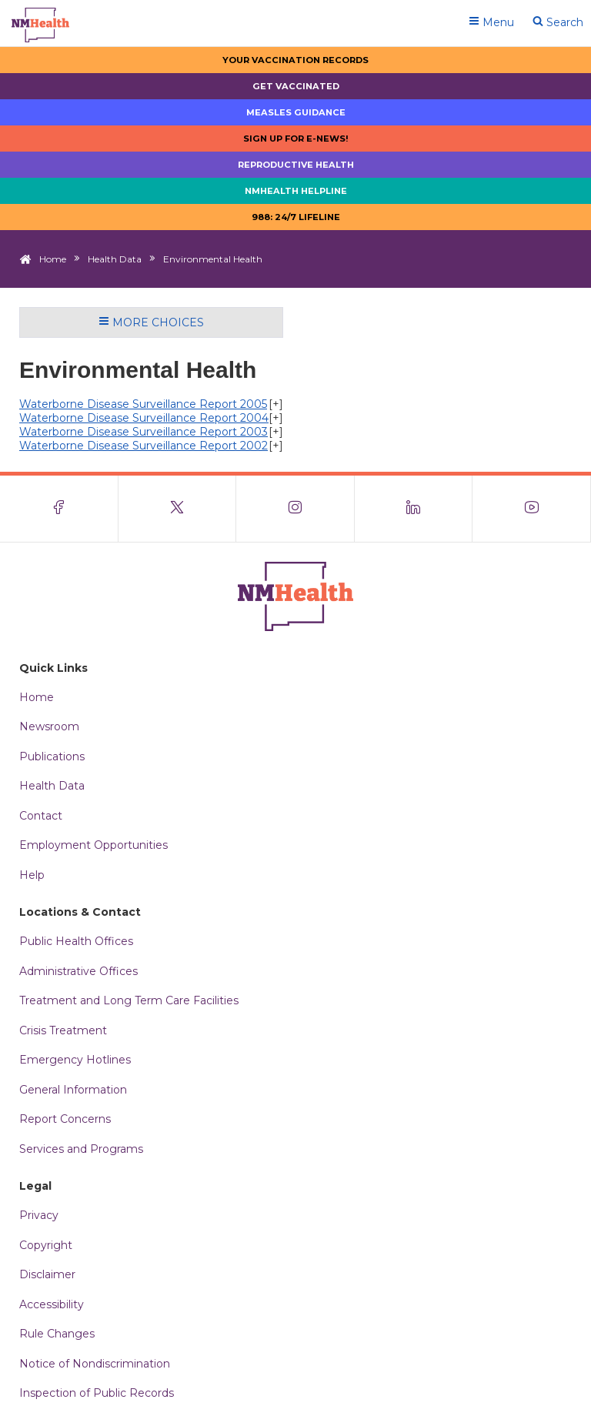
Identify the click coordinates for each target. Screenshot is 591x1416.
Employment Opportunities (93, 845)
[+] (276, 404)
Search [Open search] (558, 22)
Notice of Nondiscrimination (94, 1364)
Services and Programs (81, 1149)
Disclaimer (47, 1274)
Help (32, 875)
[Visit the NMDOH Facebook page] (59, 509)
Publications (52, 756)
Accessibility (51, 1304)
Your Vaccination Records (295, 60)
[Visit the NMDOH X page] (178, 509)
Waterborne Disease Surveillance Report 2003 (143, 432)
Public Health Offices (76, 941)
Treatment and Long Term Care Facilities (129, 1000)
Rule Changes (57, 1334)
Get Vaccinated (295, 86)
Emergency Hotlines (75, 1060)
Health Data (115, 259)
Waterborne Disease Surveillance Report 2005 (143, 404)
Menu (491, 22)
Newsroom (49, 726)
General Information (73, 1090)
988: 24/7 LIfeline (296, 217)
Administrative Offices (78, 971)
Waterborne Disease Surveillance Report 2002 (143, 446)
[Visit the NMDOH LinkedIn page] (414, 509)
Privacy (38, 1215)
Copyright (45, 1245)
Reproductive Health (296, 164)
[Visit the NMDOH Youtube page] (531, 509)
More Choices (151, 322)
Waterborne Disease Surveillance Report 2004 (144, 418)
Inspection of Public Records (96, 1393)
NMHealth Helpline (296, 190)
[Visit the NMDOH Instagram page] (295, 509)
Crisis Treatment (63, 1030)
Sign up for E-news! (296, 138)
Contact (40, 816)
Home (52, 259)
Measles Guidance (296, 112)
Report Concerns (65, 1119)
